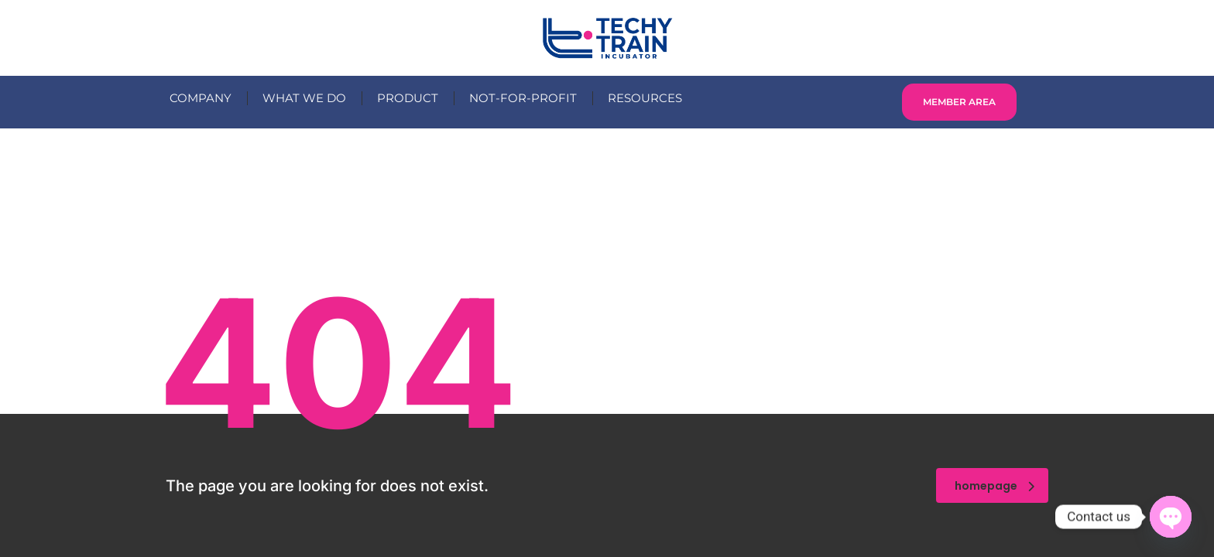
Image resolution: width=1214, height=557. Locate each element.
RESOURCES (645, 98)
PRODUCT (407, 98)
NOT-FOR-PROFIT (523, 98)
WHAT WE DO (304, 98)
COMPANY (200, 98)
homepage (994, 486)
